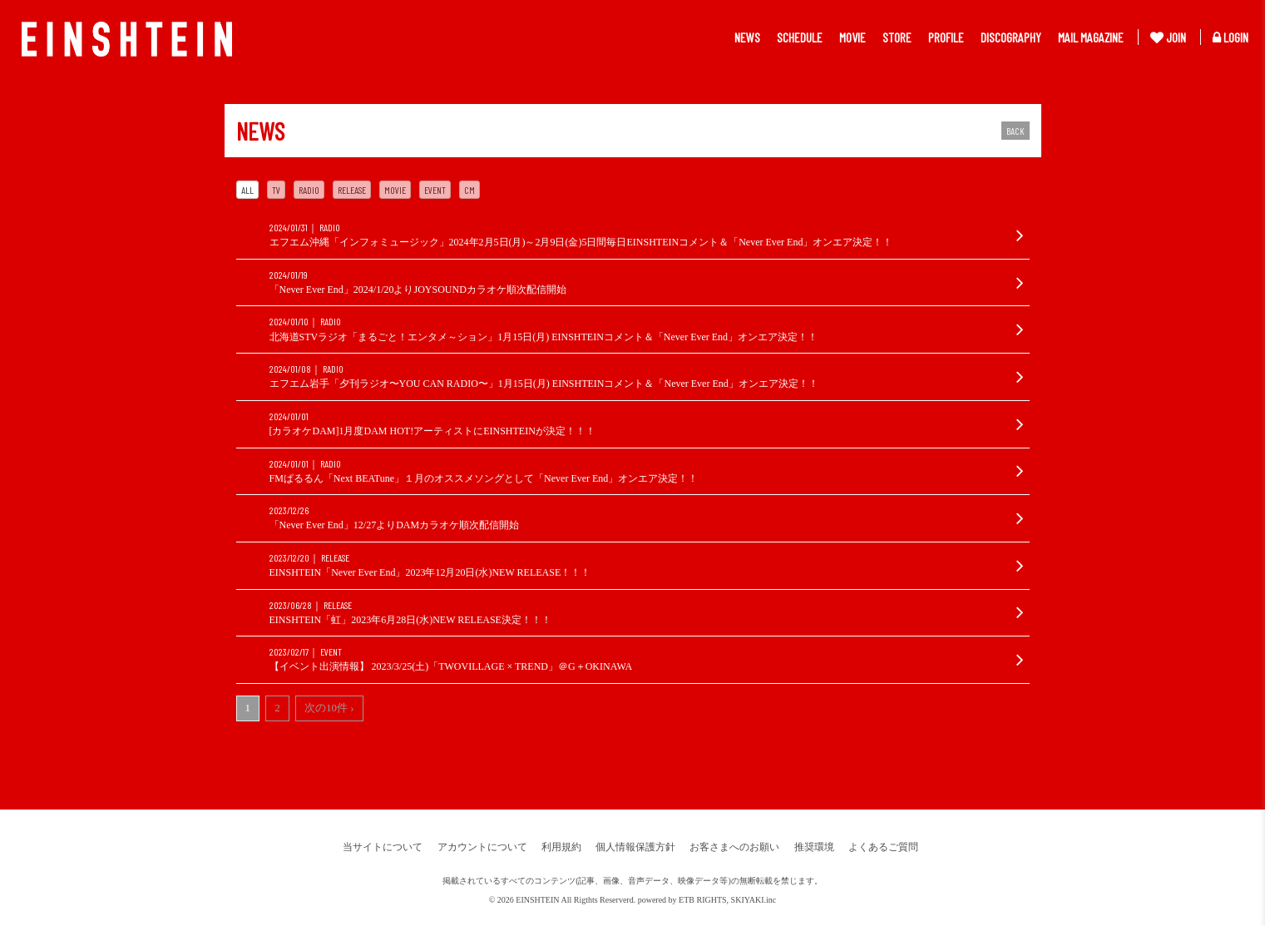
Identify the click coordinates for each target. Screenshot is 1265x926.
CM (469, 190)
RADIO (309, 190)
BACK (1015, 130)
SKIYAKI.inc (754, 899)
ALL (247, 190)
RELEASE (352, 190)
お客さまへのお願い (734, 847)
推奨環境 (814, 847)
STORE (897, 37)
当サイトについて (382, 847)
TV (276, 190)
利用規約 (561, 847)
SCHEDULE (800, 37)
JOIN (1168, 37)
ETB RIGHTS (703, 899)
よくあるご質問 (883, 847)
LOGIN (1230, 37)
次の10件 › (329, 707)
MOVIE (852, 37)
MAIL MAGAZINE (1091, 37)
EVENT (435, 190)
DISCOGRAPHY (1011, 37)
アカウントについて (482, 847)
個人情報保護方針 (635, 847)
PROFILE (946, 37)
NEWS (747, 37)
